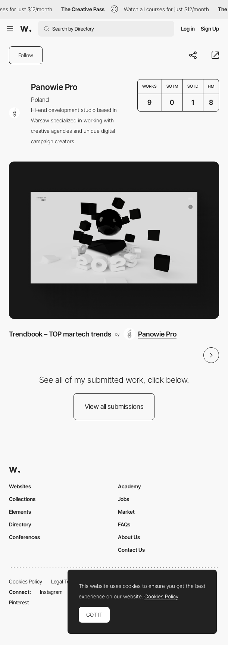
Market (126, 511)
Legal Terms (64, 581)
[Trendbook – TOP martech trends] (114, 240)
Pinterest (19, 602)
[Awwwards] (25, 29)
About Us (129, 537)
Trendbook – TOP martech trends (60, 334)
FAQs (124, 524)
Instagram (51, 592)
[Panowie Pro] (150, 334)
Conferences (24, 537)
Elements (20, 511)
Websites (20, 486)
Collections (22, 499)
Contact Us (131, 550)
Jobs (123, 499)
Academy (129, 486)
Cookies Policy (25, 581)
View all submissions (114, 406)
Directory (20, 524)
